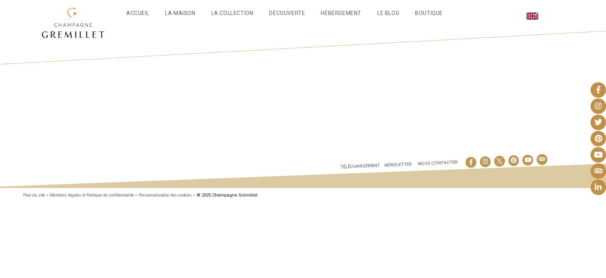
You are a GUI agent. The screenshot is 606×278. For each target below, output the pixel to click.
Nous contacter (436, 162)
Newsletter (395, 164)
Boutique (429, 13)
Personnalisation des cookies (185, 195)
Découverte (287, 13)
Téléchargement (353, 166)
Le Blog (388, 13)
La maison (180, 13)
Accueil (137, 13)
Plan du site (35, 195)
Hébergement (341, 13)
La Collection (232, 13)
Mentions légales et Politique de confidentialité (101, 195)
